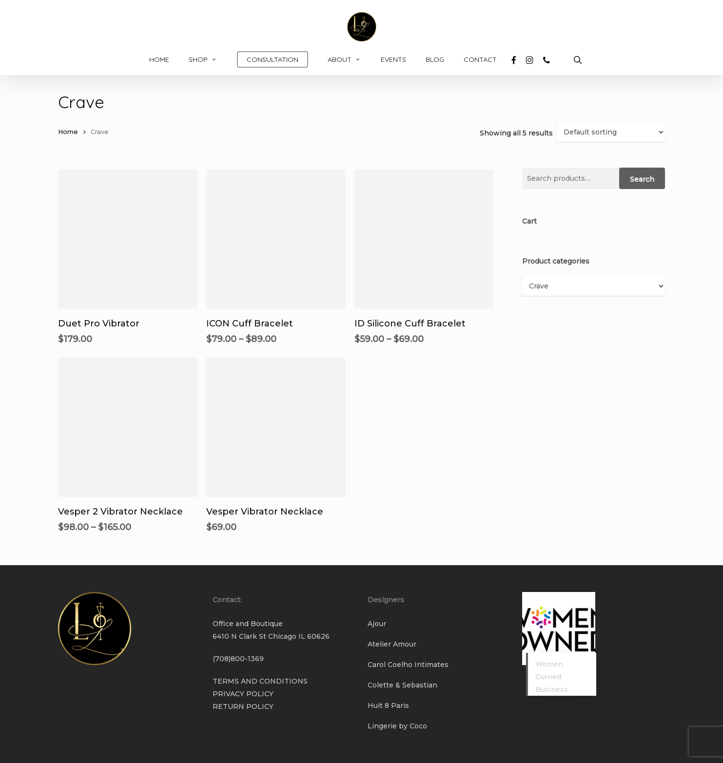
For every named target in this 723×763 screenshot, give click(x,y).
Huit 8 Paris (388, 705)
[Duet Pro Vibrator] (127, 239)
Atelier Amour (392, 644)
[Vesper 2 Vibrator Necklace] (127, 427)
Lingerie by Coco (397, 726)
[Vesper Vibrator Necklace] (276, 427)
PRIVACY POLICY (243, 693)
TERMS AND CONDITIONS (260, 681)
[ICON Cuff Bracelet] (276, 239)
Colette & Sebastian (402, 685)
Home (68, 131)
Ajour (377, 623)
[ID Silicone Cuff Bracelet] (424, 239)
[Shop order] (611, 132)
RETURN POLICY (243, 706)
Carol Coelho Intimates (408, 664)
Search (642, 179)
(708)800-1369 (238, 658)
